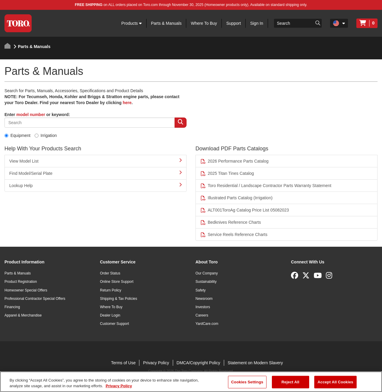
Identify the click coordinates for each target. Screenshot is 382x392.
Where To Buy (204, 23)
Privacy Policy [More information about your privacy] (119, 386)
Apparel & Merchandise (23, 315)
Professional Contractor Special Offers (34, 299)
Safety (200, 290)
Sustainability (206, 282)
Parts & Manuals (166, 23)
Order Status (110, 273)
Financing (12, 307)
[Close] (372, 381)
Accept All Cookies (335, 382)
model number (30, 114)
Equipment (17, 135)
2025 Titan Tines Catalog (227, 173)
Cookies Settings (247, 382)
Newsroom (203, 299)
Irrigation (46, 135)
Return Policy (110, 290)
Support (233, 23)
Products (131, 23)
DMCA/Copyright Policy (198, 362)
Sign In (256, 23)
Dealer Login (110, 315)
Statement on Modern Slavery (255, 362)
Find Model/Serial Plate (95, 173)
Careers (201, 315)
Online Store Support (116, 282)
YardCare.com (206, 324)
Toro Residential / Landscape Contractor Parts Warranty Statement (265, 185)
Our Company (206, 273)
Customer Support (114, 324)
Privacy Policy (156, 362)
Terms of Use (123, 362)
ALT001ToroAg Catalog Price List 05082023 (244, 210)
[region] (191, 381)
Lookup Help (95, 185)
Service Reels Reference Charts (233, 234)
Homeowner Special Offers (25, 290)
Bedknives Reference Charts (230, 222)
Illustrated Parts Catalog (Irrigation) (236, 197)
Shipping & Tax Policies (118, 299)
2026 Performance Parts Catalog (234, 161)
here (127, 102)
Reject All (290, 382)
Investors (202, 307)
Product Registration (20, 282)
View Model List (95, 160)
